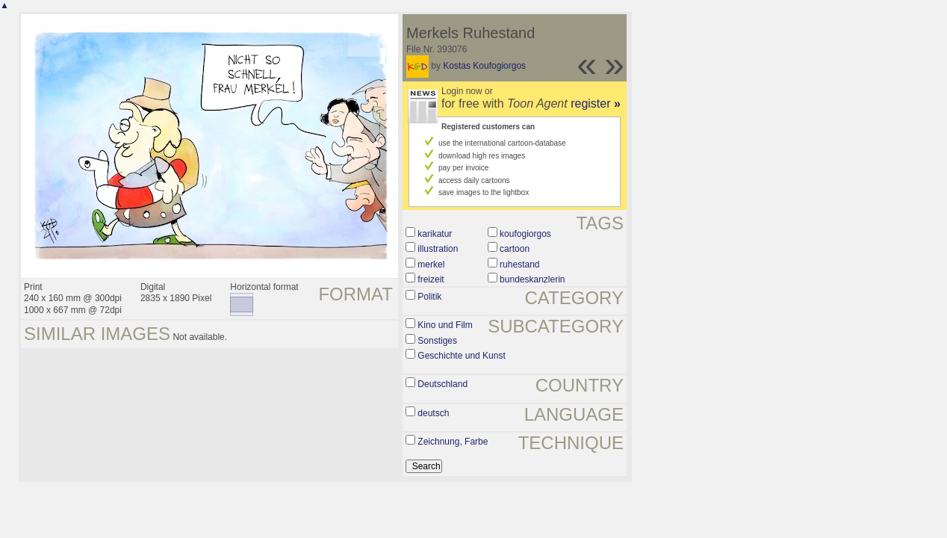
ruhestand (519, 264)
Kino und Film (444, 325)
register (596, 103)
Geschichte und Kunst (461, 355)
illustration (437, 249)
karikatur (434, 234)
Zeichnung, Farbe (452, 441)
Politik (429, 296)
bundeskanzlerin (532, 279)
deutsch (433, 413)
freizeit (430, 279)
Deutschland (442, 384)
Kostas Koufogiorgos (484, 66)
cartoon (515, 249)
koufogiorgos (525, 234)
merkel (430, 264)
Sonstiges (437, 341)
